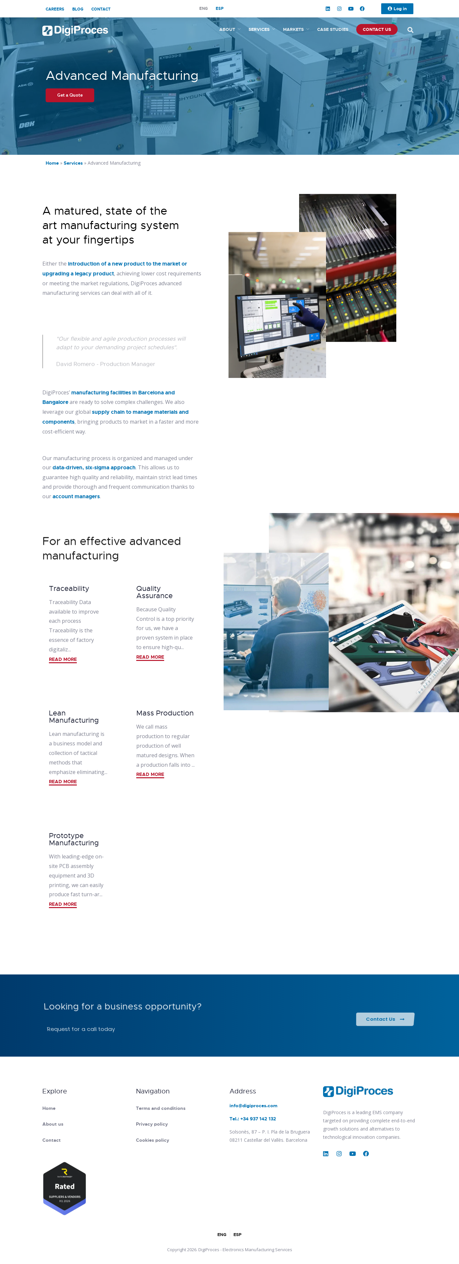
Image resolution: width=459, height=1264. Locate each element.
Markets (293, 29)
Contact (101, 9)
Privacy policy (152, 1124)
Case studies (332, 29)
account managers (76, 496)
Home (52, 163)
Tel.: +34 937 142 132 (252, 1119)
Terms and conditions (161, 1108)
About (227, 29)
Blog (77, 9)
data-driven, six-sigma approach (94, 467)
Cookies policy (152, 1140)
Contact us (377, 29)
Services (259, 29)
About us (52, 1124)
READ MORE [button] (63, 659)
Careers (55, 9)
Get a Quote (70, 95)
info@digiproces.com (253, 1106)
